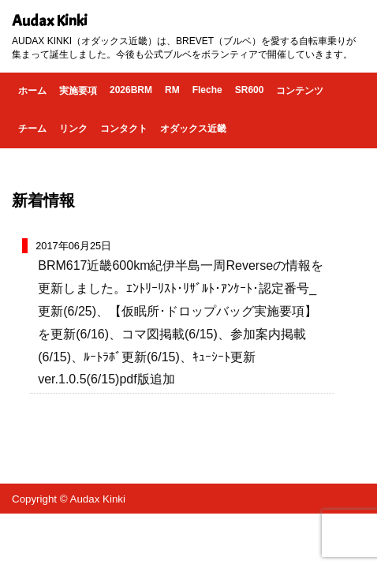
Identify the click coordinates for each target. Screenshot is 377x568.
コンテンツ (299, 90)
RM (172, 89)
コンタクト (123, 128)
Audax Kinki (50, 21)
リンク (73, 128)
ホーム (32, 90)
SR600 (249, 89)
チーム (32, 128)
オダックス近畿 (193, 128)
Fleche (207, 89)
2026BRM (131, 89)
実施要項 (78, 90)
